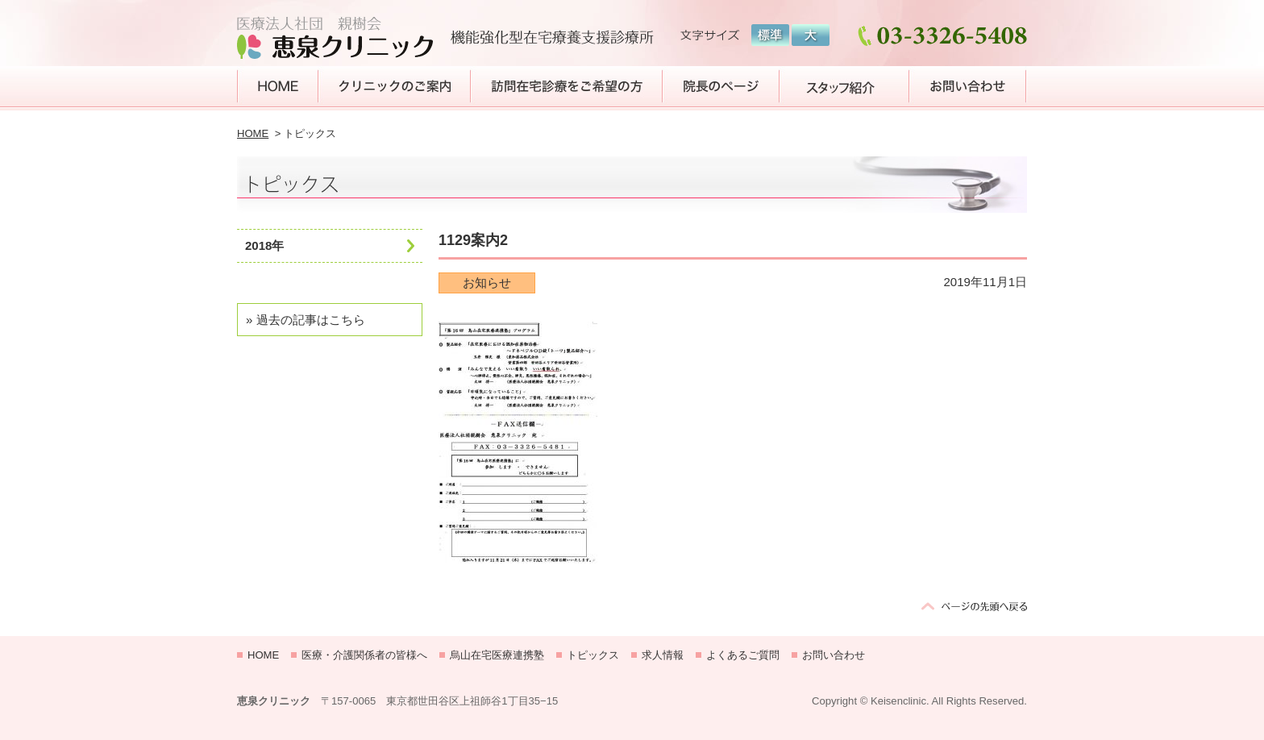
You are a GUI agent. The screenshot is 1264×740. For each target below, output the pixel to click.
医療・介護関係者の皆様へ (364, 655)
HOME (252, 133)
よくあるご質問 (743, 655)
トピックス (593, 655)
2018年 (264, 245)
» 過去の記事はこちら (305, 319)
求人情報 (663, 655)
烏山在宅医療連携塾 (497, 655)
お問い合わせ (833, 655)
